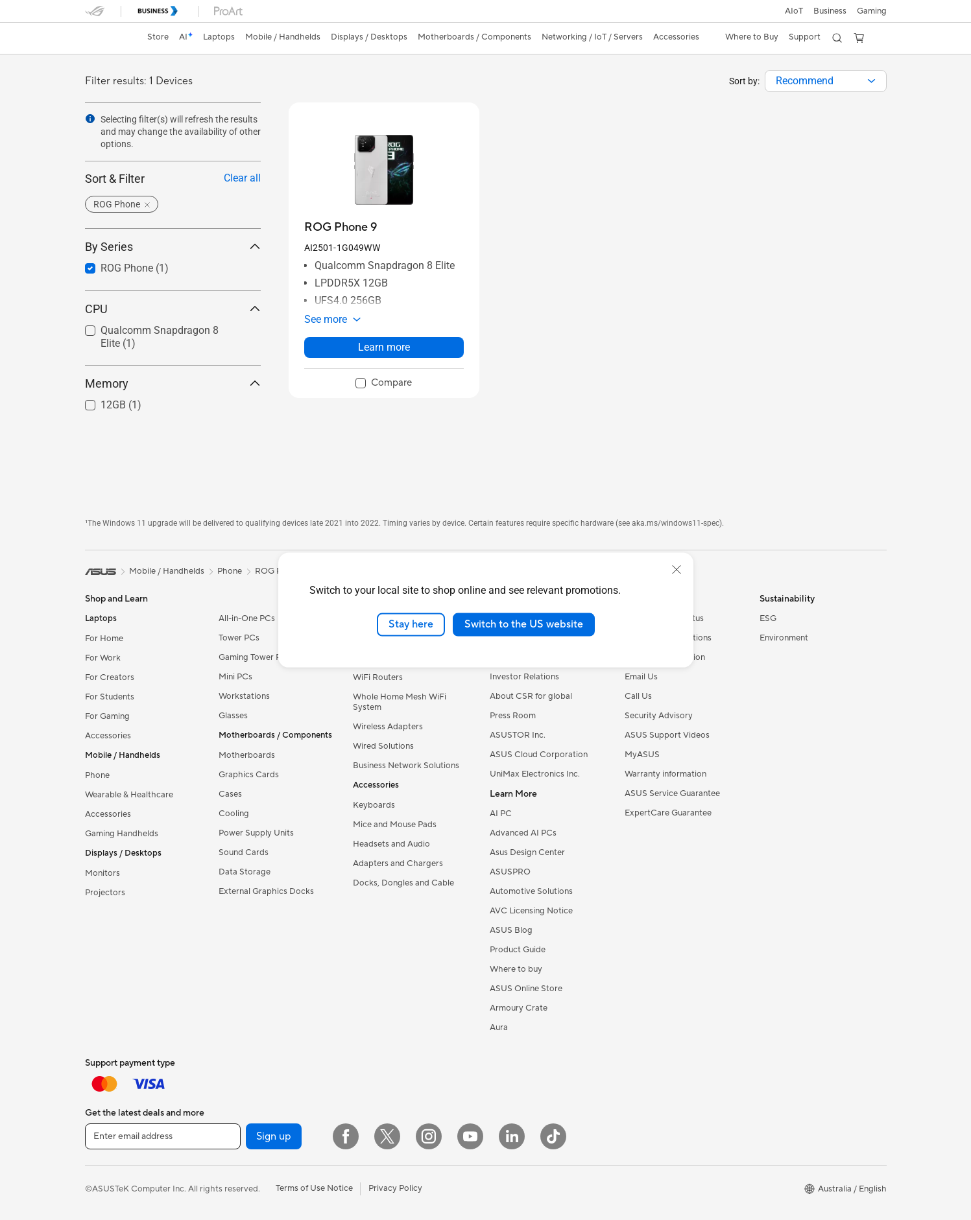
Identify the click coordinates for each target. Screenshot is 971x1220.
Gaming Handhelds (121, 833)
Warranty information (665, 774)
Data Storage (244, 872)
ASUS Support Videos (667, 735)
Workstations (244, 696)
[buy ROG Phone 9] (340, 227)
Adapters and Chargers (398, 863)
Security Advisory (659, 715)
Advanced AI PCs (523, 833)
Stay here (411, 624)
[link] (107, 38)
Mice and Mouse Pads (395, 824)
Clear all (242, 178)
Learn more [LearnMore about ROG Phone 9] (384, 347)
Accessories (108, 736)
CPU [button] (173, 309)
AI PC (501, 813)
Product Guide (517, 949)
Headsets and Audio (391, 844)
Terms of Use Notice (314, 1188)
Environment (784, 638)
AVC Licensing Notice (531, 911)
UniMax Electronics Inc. (535, 774)
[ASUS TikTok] (553, 1136)
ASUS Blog (511, 930)
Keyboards (374, 805)
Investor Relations (524, 677)
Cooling (234, 813)
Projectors (105, 892)
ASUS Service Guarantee (672, 793)
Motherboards (247, 755)
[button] (872, 11)
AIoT (794, 11)
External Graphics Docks (266, 891)
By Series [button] (173, 246)
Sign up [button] (273, 1136)
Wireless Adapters (388, 726)
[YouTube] (470, 1136)
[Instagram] (429, 1136)
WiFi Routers (378, 677)
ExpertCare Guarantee (668, 813)
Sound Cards (244, 852)
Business (829, 11)
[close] (676, 570)
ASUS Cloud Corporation (539, 754)
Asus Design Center (527, 852)
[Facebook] (346, 1136)
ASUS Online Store (526, 988)
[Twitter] (387, 1136)
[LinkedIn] (512, 1136)
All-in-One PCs (247, 618)
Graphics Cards (249, 774)
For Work (103, 658)
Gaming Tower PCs (255, 657)
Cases (230, 794)
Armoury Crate (518, 1008)
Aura (499, 1027)
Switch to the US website (523, 624)
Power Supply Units (256, 833)
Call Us (638, 696)
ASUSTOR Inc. (517, 735)
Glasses (233, 715)
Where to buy (516, 969)
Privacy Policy (395, 1188)
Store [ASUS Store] (158, 37)
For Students (109, 697)
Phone (97, 775)
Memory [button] (173, 383)
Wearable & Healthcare (129, 795)
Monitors (102, 873)
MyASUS (642, 754)
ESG (768, 618)
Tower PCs (239, 638)
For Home (104, 638)
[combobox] (826, 81)
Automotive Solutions (531, 891)
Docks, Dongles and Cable (403, 883)
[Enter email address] (163, 1136)
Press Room (513, 715)
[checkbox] (383, 384)
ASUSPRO (510, 872)
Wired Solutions (383, 746)
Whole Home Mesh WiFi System (399, 702)
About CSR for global (531, 696)
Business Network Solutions (406, 765)
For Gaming (107, 716)
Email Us (641, 677)
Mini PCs (235, 677)
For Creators (109, 677)
